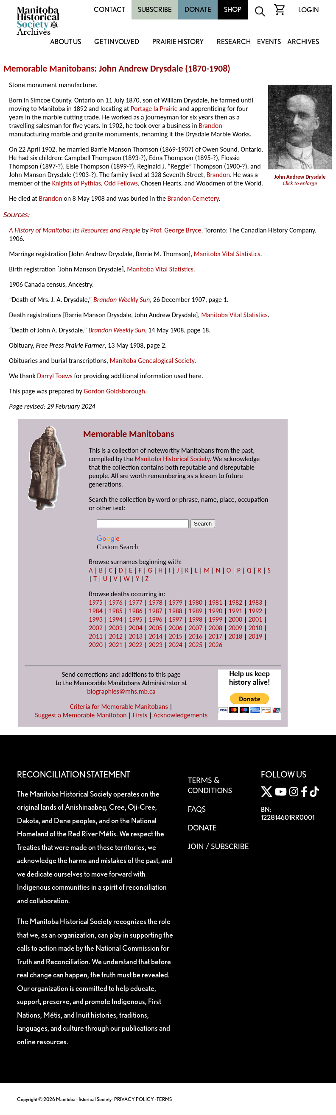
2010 (255, 628)
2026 (215, 645)
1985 (115, 611)
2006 (175, 628)
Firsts (140, 715)
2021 (115, 645)
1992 (255, 611)
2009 (235, 628)
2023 (155, 645)
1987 (155, 611)
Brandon (210, 126)
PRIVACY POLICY (134, 1099)
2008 (215, 628)
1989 (195, 611)
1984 (95, 611)
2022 (135, 645)
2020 (95, 645)
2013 (135, 636)
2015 (175, 636)
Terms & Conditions (210, 785)
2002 (95, 628)
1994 (115, 619)
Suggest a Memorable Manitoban (80, 715)
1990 (215, 611)
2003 (115, 628)
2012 (115, 636)
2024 (175, 645)
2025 (195, 645)
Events (269, 42)
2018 (235, 636)
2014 (155, 636)
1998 (195, 619)
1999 (215, 619)
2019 (255, 636)
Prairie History (178, 42)
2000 (235, 619)
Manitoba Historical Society (172, 459)
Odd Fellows (120, 183)
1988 (175, 611)
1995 (135, 619)
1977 (135, 602)
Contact (109, 10)
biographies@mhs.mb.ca (121, 691)
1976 (115, 602)
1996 (155, 619)
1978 (155, 602)
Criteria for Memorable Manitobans (119, 707)
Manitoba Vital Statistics (227, 254)
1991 (235, 611)
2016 (195, 636)
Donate (198, 10)
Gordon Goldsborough (114, 391)
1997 (175, 619)
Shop (232, 10)
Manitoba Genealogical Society (152, 361)
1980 (195, 602)
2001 (255, 619)
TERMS (164, 1099)
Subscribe (155, 10)
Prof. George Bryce (175, 230)
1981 (215, 602)
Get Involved (116, 42)
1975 (95, 602)
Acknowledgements (181, 715)
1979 (175, 602)
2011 (95, 636)
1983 (255, 602)
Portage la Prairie (154, 109)
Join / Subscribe (218, 846)
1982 (235, 602)
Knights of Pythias (76, 183)
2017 (215, 636)
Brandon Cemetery (192, 198)
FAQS (197, 809)
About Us (65, 42)
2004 (135, 628)
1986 (135, 611)
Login (308, 10)
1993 (95, 619)
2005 (155, 628)
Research (234, 42)
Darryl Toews (55, 376)
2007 (195, 628)
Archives (303, 42)
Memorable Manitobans (49, 68)
